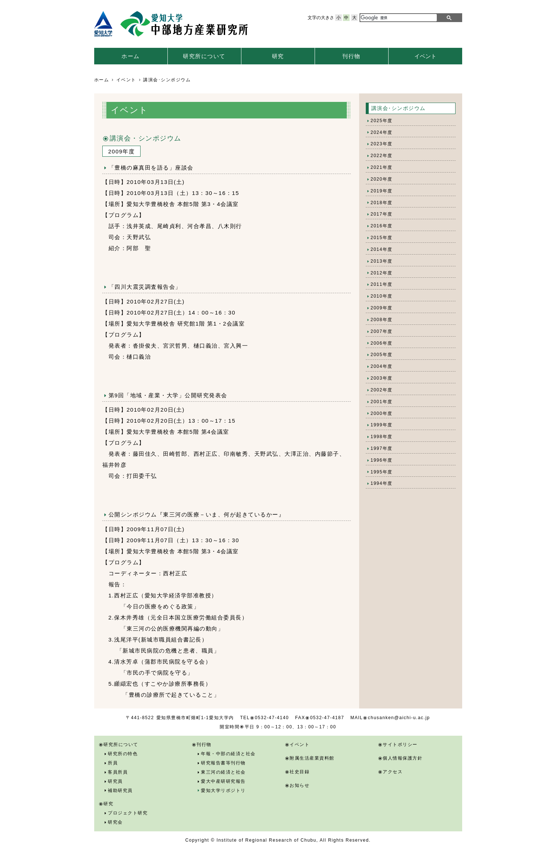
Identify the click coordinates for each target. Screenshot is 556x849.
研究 (278, 56)
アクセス (393, 771)
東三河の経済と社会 (223, 772)
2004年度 (382, 366)
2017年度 (382, 214)
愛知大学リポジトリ (223, 790)
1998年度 (382, 436)
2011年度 (382, 284)
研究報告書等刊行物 (223, 762)
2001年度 (382, 401)
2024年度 (382, 132)
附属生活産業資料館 (312, 758)
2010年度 (382, 296)
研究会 (115, 822)
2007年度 (382, 331)
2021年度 (382, 167)
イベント (425, 56)
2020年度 (382, 179)
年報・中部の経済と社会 (228, 753)
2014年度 (382, 249)
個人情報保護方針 (402, 758)
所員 (113, 762)
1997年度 (382, 448)
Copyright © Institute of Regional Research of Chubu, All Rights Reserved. (278, 840)
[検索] (397, 17)
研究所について (204, 56)
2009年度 (382, 307)
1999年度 (382, 424)
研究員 (115, 781)
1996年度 (382, 460)
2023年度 (382, 143)
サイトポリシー (400, 744)
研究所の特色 (123, 753)
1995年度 (382, 472)
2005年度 (382, 354)
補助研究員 (120, 790)
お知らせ (299, 785)
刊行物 (351, 56)
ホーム (130, 56)
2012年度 (382, 273)
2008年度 (382, 319)
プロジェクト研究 (128, 813)
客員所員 (118, 772)
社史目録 (299, 771)
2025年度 (382, 120)
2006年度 (382, 343)
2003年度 (382, 378)
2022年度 (382, 155)
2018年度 (382, 202)
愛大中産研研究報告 (223, 781)
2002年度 (382, 389)
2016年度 (382, 225)
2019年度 (382, 190)
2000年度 (382, 413)
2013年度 (382, 261)
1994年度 (382, 483)
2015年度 (382, 237)
